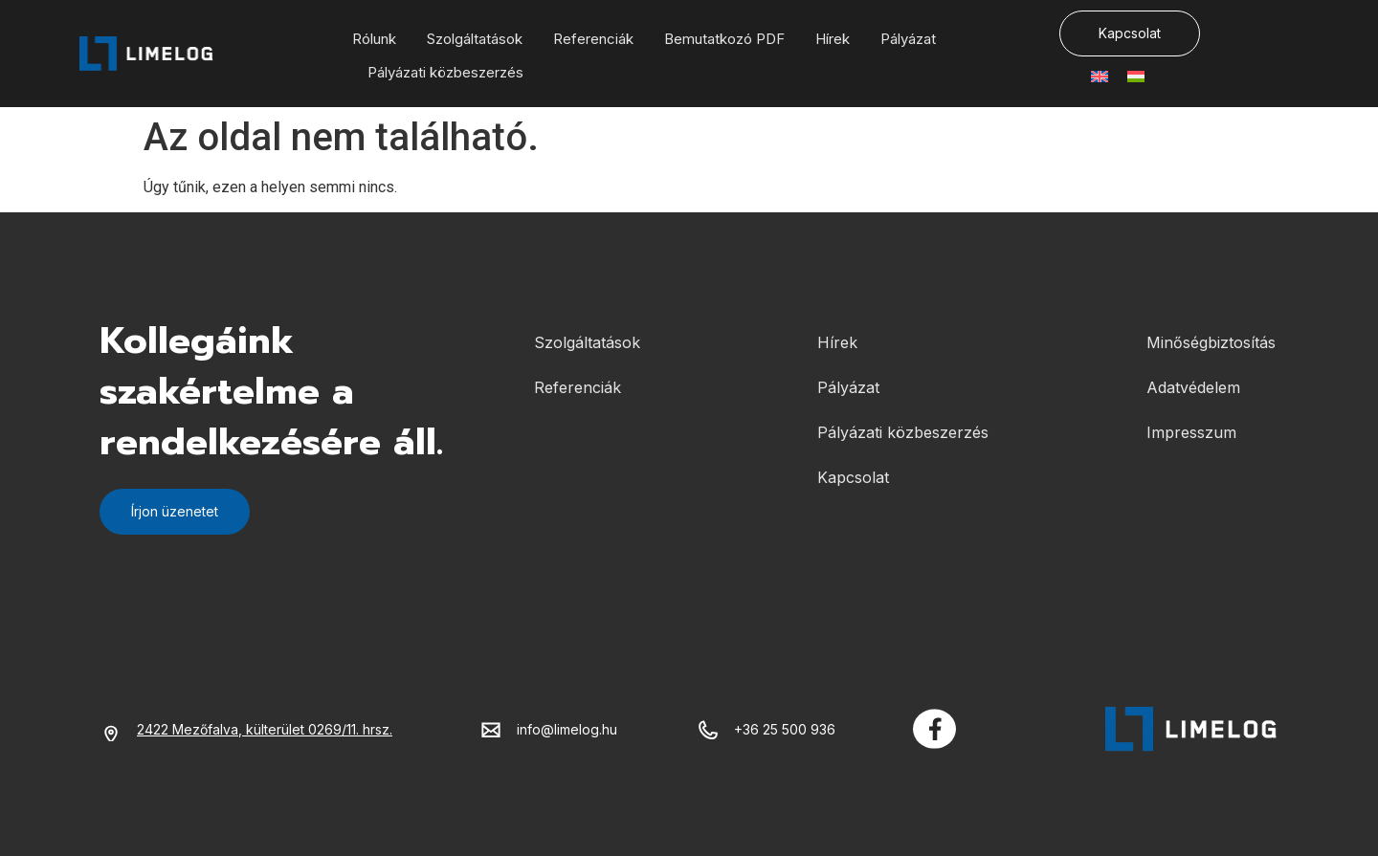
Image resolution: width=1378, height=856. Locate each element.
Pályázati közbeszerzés (445, 72)
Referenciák (593, 39)
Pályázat (908, 39)
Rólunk (374, 39)
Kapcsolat (853, 477)
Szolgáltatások (474, 39)
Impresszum (1191, 432)
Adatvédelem (1193, 387)
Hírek (832, 39)
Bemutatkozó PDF (724, 39)
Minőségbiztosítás (1211, 342)
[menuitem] (1099, 77)
